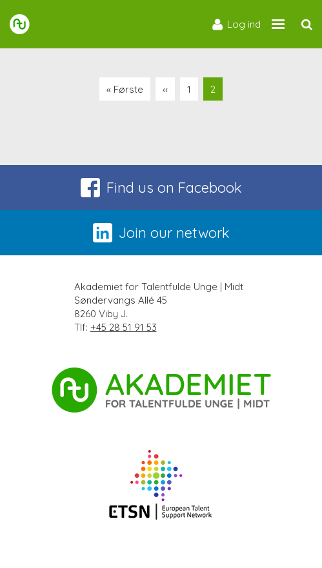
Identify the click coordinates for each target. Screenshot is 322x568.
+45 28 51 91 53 (123, 327)
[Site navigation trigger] (278, 24)
